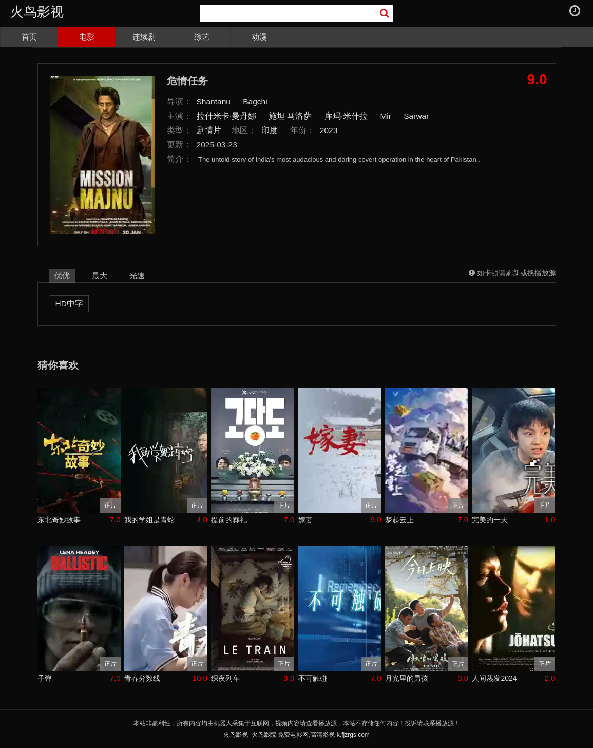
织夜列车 (225, 678)
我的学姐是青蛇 (149, 520)
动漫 (259, 36)
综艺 (201, 36)
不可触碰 (312, 678)
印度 (269, 130)
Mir (385, 115)
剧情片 (209, 130)
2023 (329, 130)
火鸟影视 (37, 12)
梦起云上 (399, 520)
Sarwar (416, 115)
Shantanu (214, 101)
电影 (86, 36)
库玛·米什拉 (346, 115)
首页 (29, 36)
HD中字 (69, 303)
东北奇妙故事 (59, 520)
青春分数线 (142, 678)
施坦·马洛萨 (290, 115)
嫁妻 (305, 520)
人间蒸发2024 (494, 678)
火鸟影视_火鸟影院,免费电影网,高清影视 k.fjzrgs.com (296, 734)
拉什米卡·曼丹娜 (226, 115)
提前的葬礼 (229, 520)
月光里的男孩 (406, 678)
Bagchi (255, 101)
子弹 (44, 678)
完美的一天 (490, 520)
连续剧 (144, 36)
